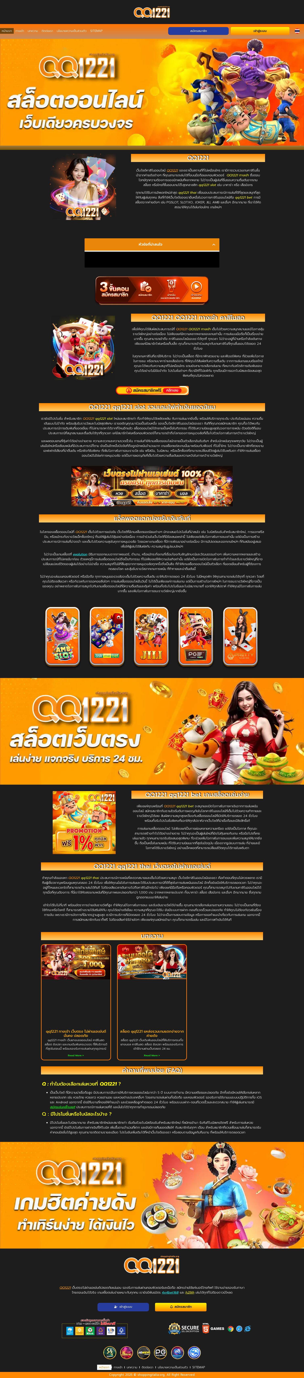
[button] (213, 244)
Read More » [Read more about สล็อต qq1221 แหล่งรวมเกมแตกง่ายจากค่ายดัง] (152, 1055)
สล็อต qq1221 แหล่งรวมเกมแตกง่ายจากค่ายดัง (152, 1034)
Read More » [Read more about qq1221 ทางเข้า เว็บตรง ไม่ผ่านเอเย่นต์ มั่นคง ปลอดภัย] (76, 1055)
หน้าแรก (7, 31)
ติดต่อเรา (47, 31)
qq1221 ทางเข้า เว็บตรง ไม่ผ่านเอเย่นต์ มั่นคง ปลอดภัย (76, 1034)
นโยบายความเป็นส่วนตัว (72, 31)
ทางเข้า (20, 31)
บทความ (33, 31)
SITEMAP (96, 31)
